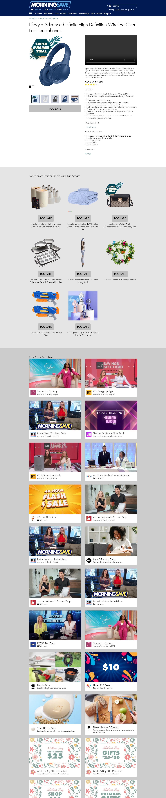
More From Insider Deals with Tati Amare (54, 176)
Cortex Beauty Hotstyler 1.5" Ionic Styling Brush (83, 281)
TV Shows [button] (38, 13)
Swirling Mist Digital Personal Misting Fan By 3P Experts (83, 334)
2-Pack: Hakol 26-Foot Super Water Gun (46, 334)
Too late (55, 108)
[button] (30, 13)
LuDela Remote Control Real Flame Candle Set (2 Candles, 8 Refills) (46, 225)
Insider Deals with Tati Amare (49, 18)
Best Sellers (48, 13)
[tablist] (55, 99)
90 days (88, 153)
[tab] (35, 99)
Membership (83, 13)
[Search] (110, 6)
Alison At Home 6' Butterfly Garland (120, 279)
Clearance (72, 13)
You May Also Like (41, 357)
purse (130, 9)
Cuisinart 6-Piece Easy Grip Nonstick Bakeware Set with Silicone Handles (46, 281)
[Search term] (122, 6)
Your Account (96, 13)
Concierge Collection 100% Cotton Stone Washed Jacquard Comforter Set (82, 226)
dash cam (124, 9)
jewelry (117, 9)
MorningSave (33, 18)
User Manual (91, 127)
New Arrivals (60, 13)
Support (107, 13)
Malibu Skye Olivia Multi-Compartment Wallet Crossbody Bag (120, 225)
